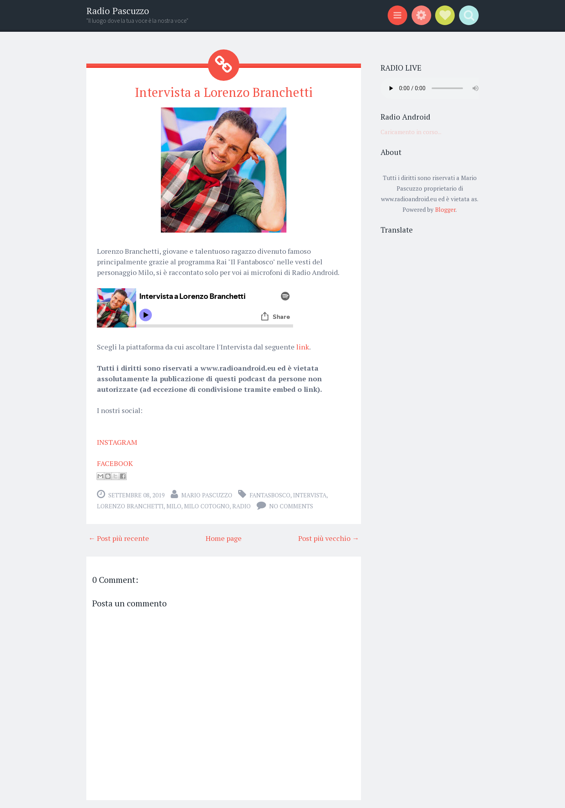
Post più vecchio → (328, 538)
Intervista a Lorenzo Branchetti (224, 92)
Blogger (445, 209)
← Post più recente (118, 538)
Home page (224, 538)
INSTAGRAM (117, 442)
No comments (291, 506)
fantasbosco (270, 495)
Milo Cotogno (207, 506)
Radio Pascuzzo (117, 11)
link (302, 346)
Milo (173, 506)
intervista (309, 495)
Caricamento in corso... (411, 132)
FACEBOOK (115, 463)
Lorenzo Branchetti (130, 506)
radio (241, 506)
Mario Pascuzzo (206, 495)
